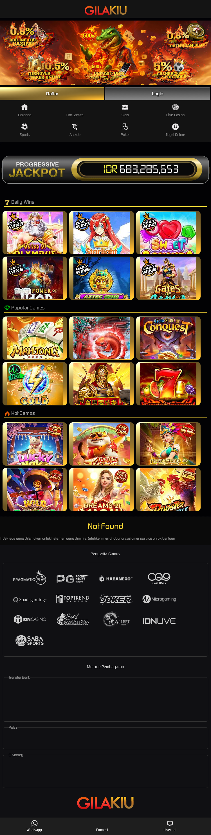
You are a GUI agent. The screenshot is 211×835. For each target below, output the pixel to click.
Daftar (52, 94)
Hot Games (74, 110)
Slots (125, 110)
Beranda (25, 110)
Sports (25, 130)
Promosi (102, 826)
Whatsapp (34, 826)
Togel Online (175, 130)
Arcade (75, 130)
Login (157, 94)
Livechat (170, 826)
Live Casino (175, 110)
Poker (125, 130)
